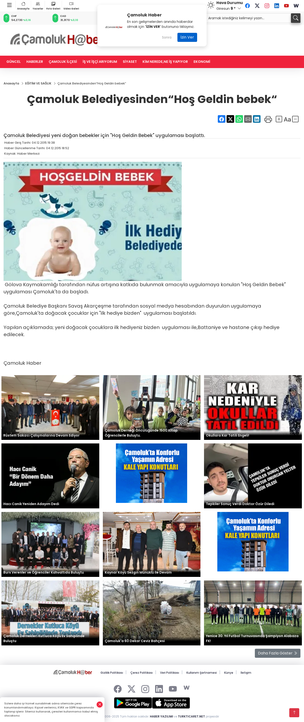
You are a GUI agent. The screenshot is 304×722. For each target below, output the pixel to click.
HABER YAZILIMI (161, 716)
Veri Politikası (169, 673)
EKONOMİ (202, 61)
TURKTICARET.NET (191, 716)
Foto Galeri (53, 5)
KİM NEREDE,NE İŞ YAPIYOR (165, 61)
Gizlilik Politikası (111, 673)
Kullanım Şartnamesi (201, 673)
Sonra (166, 37)
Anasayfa (23, 5)
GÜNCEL (13, 61)
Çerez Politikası (141, 673)
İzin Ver (187, 37)
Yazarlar (38, 5)
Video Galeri (71, 5)
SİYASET (130, 61)
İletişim (246, 673)
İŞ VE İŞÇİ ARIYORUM (100, 61)
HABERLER (34, 61)
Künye (228, 673)
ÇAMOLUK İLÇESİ (63, 61)
